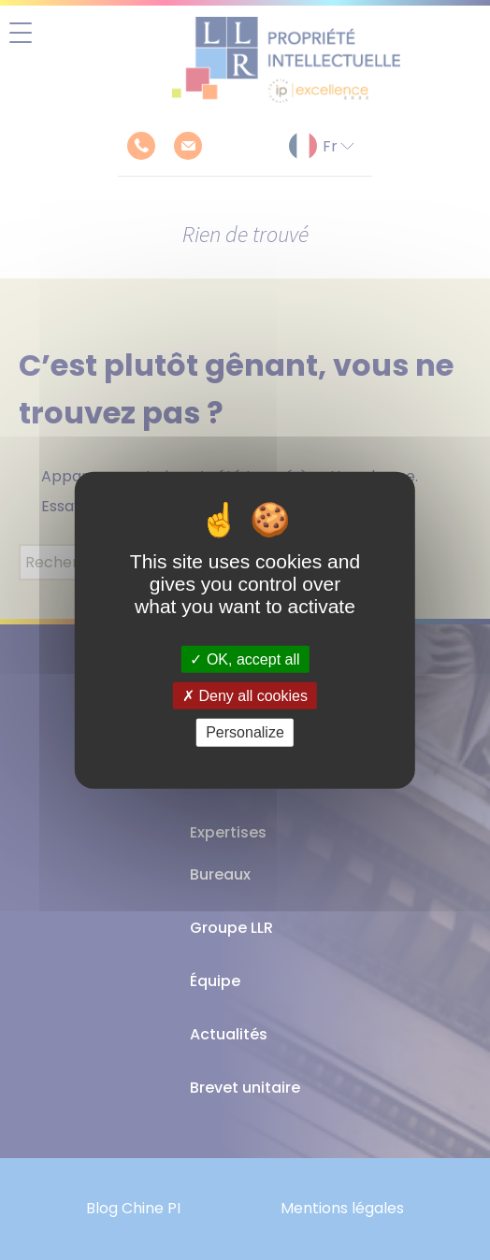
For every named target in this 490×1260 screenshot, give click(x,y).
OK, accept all (244, 659)
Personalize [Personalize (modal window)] (245, 732)
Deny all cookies (245, 696)
